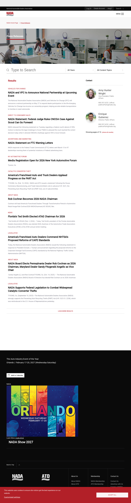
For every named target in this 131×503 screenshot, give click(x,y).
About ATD (75, 484)
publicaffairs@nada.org (107, 105)
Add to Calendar (15, 375)
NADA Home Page (12, 23)
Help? (110, 8)
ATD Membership (97, 484)
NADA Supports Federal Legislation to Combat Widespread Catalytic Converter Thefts (40, 289)
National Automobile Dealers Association (19, 8)
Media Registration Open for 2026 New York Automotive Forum (42, 160)
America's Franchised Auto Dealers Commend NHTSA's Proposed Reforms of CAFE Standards (38, 239)
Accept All (112, 495)
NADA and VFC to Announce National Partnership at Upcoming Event (42, 94)
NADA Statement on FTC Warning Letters (30, 142)
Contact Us (114, 481)
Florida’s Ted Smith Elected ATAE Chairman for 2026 (36, 216)
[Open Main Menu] (119, 14)
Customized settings (12, 497)
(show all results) (107, 132)
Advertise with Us (117, 484)
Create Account (99, 8)
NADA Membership (98, 481)
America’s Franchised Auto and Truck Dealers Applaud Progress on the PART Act (37, 177)
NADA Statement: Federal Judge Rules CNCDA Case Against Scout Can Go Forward (41, 121)
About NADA (75, 481)
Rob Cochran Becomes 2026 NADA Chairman (32, 199)
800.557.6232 (103, 103)
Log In (88, 8)
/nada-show (19, 438)
